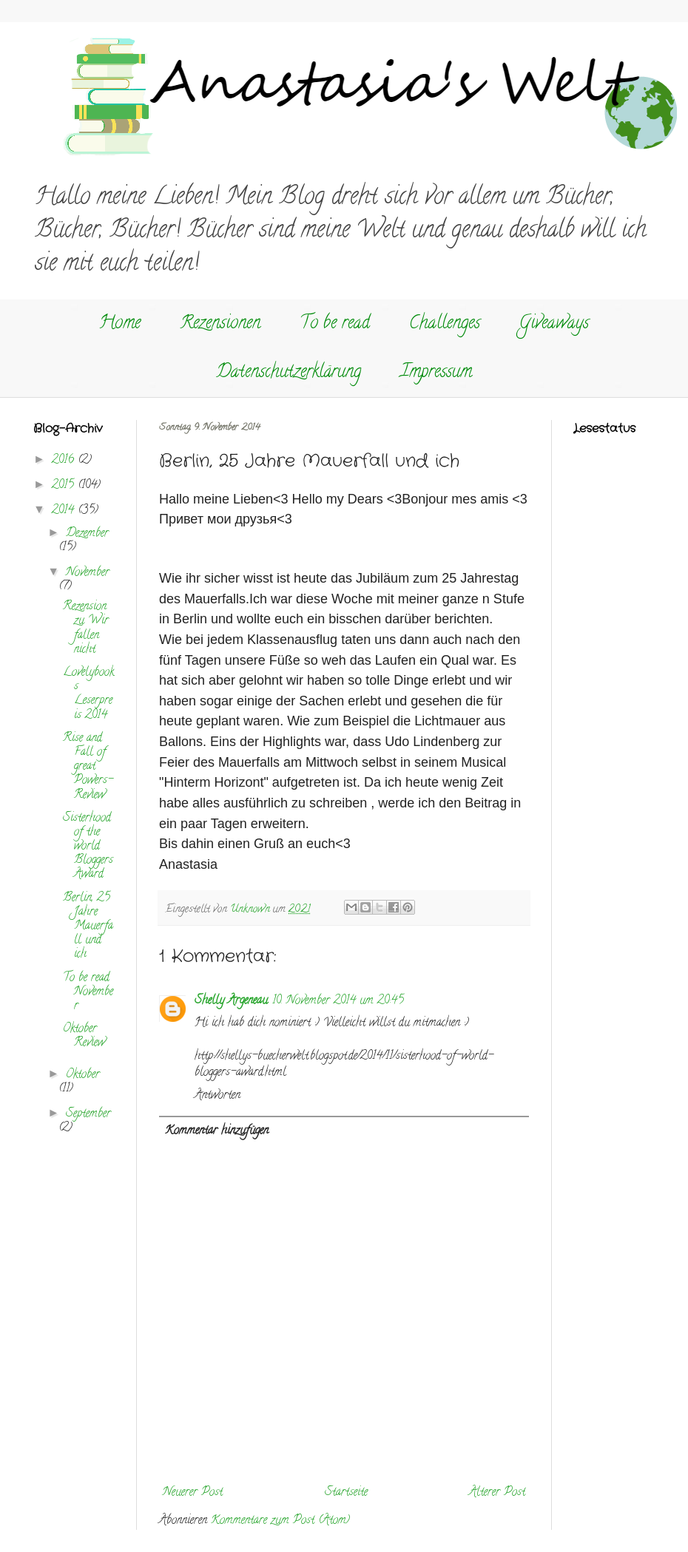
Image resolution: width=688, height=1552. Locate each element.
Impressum (436, 373)
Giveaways (554, 324)
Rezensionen (220, 324)
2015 (65, 486)
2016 (65, 461)
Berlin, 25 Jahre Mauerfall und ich (88, 926)
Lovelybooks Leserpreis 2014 (88, 694)
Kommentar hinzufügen (217, 1131)
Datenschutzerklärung (288, 373)
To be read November (88, 992)
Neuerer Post (193, 1493)
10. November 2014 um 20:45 (338, 1001)
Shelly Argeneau (231, 1001)
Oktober (83, 1075)
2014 (65, 511)
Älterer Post (497, 1493)
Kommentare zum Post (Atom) (280, 1521)
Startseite (346, 1493)
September (88, 1114)
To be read (335, 324)
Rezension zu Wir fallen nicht (86, 628)
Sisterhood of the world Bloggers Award (88, 847)
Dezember (87, 534)
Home (120, 324)
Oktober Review (84, 1036)
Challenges (444, 324)
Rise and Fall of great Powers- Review (88, 767)
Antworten (217, 1096)
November (87, 573)
